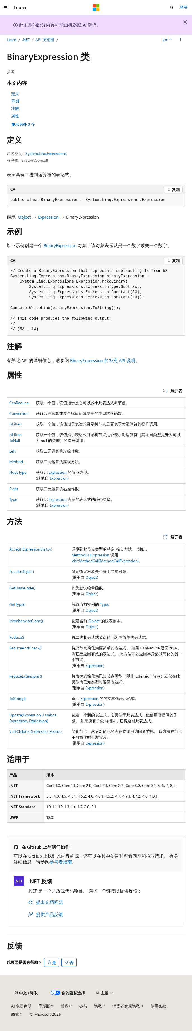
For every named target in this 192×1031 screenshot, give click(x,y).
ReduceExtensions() (25, 676)
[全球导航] (5, 8)
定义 (15, 93)
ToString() (17, 698)
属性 (15, 115)
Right (13, 488)
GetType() (17, 604)
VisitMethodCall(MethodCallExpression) (105, 560)
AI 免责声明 (21, 1006)
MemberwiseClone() (26, 620)
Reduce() (16, 637)
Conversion (19, 413)
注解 (15, 108)
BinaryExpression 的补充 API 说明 (102, 360)
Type (13, 499)
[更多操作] (180, 39)
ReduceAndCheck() (25, 647)
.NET (26, 39)
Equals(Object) (21, 571)
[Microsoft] (96, 7)
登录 (184, 7)
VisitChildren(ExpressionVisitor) (35, 731)
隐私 (98, 1006)
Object (24, 217)
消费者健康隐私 (126, 1006)
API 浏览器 (44, 39)
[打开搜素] (171, 8)
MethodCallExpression (90, 555)
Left (12, 451)
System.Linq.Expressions (46, 153)
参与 (83, 1006)
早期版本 (46, 1006)
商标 (15, 1014)
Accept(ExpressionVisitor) (30, 549)
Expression (48, 217)
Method (16, 461)
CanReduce (19, 402)
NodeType (17, 472)
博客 (64, 1006)
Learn (11, 39)
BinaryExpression (60, 245)
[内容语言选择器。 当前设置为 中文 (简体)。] (26, 993)
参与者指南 (60, 862)
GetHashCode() (22, 587)
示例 (15, 101)
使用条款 (158, 1006)
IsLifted (15, 424)
